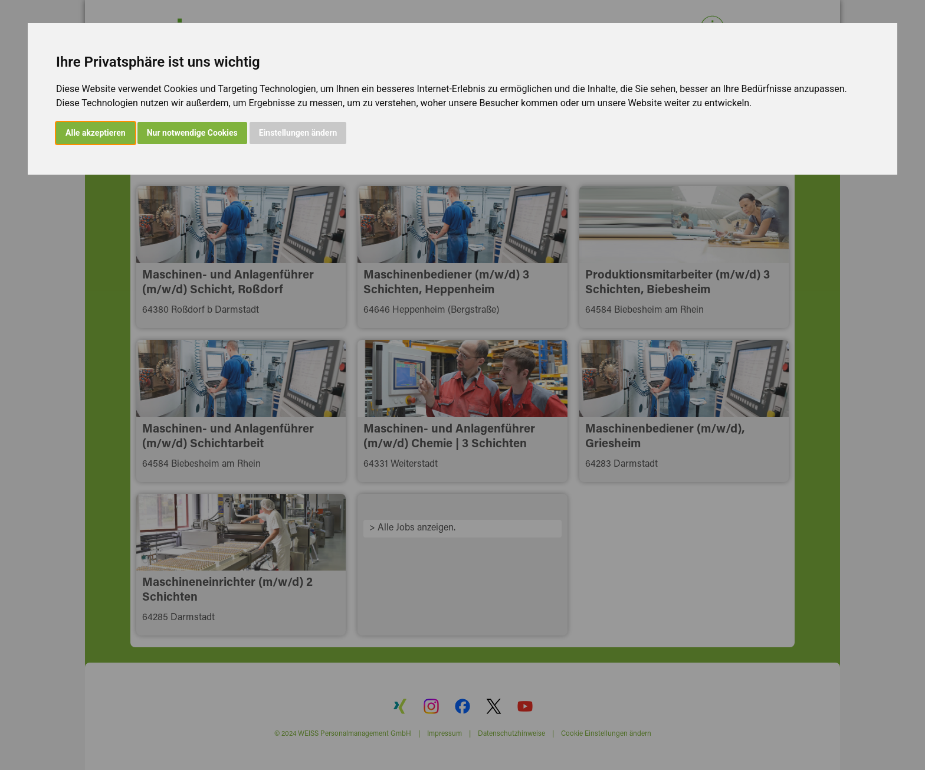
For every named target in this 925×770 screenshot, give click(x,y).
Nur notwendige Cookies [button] (192, 132)
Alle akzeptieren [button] (95, 132)
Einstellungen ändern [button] (298, 132)
